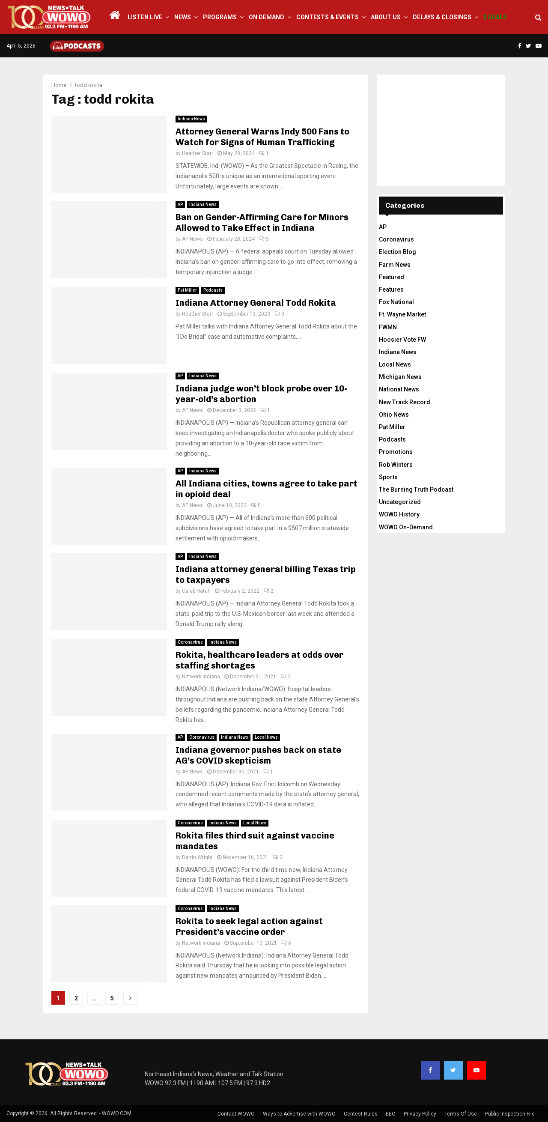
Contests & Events (327, 17)
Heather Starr (197, 153)
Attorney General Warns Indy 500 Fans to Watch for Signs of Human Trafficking (262, 136)
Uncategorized (400, 501)
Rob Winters (396, 464)
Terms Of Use (460, 1114)
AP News (192, 239)
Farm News (395, 264)
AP (180, 204)
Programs (220, 17)
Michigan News (400, 376)
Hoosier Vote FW (402, 339)
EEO (391, 1114)
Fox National (396, 301)
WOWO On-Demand (406, 527)
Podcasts (213, 290)
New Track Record (404, 402)
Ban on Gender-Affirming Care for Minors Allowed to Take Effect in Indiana (262, 222)
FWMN (388, 327)
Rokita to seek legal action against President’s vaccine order (249, 926)
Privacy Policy (420, 1114)
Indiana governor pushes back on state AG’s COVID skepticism (258, 755)
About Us (386, 17)
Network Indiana (201, 677)
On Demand (266, 17)
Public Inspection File (510, 1114)
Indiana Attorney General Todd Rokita (256, 303)
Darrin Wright (197, 857)
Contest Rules (361, 1114)
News (182, 17)
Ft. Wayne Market (402, 314)
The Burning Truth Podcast (416, 489)
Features (391, 289)
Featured (391, 277)
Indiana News (191, 118)
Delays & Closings (442, 17)
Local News (266, 737)
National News (399, 389)
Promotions (396, 451)
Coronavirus (190, 642)
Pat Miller (187, 290)
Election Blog (397, 251)
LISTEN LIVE (145, 17)
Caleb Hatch (196, 591)
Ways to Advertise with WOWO (299, 1114)
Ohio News (394, 414)
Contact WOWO (236, 1114)
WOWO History (399, 514)
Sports (388, 477)
